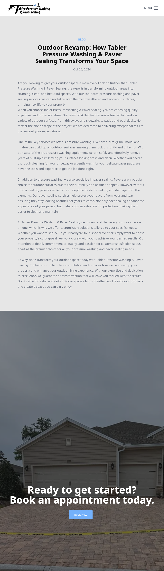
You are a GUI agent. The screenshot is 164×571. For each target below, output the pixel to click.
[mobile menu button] (156, 8)
